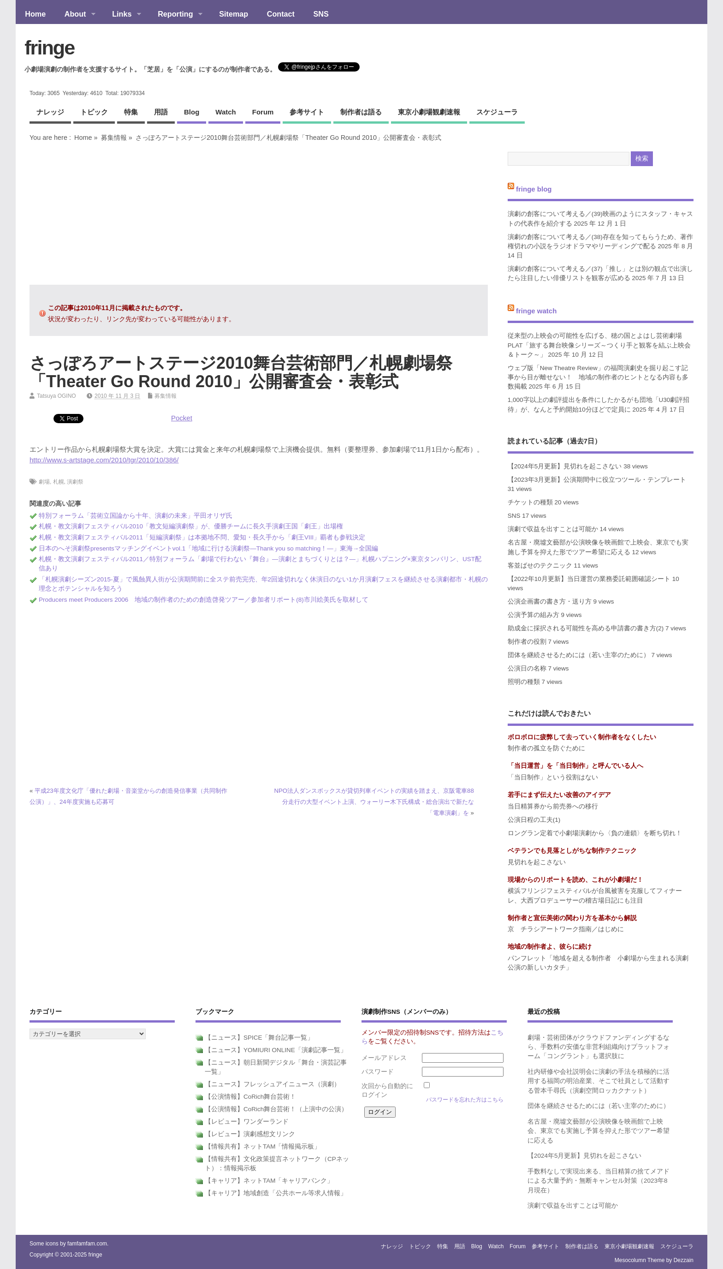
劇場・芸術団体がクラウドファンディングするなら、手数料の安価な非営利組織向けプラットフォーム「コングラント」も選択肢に (598, 1047)
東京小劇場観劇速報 (429, 112)
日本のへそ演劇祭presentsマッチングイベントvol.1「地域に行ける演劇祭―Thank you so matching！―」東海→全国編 (208, 548)
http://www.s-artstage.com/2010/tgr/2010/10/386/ (104, 460)
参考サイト (307, 112)
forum (263, 112)
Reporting (175, 15)
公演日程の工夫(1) (534, 819)
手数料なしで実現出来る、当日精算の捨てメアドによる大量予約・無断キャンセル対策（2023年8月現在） (598, 1181)
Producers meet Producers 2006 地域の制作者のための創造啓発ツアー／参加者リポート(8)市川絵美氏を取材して (203, 599)
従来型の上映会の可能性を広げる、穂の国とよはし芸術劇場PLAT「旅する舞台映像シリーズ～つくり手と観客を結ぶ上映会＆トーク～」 (599, 345)
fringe (49, 47)
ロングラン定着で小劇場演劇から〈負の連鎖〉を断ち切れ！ (595, 833)
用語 (161, 112)
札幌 (58, 482)
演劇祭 (75, 482)
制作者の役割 (527, 641)
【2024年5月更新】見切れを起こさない (565, 466)
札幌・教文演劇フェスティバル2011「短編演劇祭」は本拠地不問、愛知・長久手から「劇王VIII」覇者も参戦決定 (202, 537)
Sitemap (233, 14)
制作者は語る (361, 112)
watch (225, 112)
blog (191, 112)
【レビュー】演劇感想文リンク (250, 1134)
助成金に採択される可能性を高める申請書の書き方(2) (586, 628)
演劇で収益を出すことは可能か (553, 529)
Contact (281, 14)
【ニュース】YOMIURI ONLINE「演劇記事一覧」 (276, 1050)
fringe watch (536, 310)
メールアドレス (384, 1057)
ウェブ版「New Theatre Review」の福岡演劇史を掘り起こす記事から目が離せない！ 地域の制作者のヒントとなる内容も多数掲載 (598, 377)
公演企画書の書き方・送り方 (550, 601)
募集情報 (114, 137)
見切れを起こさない (537, 862)
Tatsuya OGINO (56, 396)
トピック (94, 112)
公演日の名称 (527, 668)
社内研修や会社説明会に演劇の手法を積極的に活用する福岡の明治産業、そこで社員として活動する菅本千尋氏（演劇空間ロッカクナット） (598, 1081)
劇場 (44, 482)
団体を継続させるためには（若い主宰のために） (579, 655)
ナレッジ (50, 112)
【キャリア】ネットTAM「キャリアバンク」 (269, 1180)
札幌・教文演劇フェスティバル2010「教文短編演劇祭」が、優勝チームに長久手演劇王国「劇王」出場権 (191, 526)
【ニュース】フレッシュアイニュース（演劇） (272, 1084)
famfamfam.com (87, 1243)
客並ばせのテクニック (540, 565)
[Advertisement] (259, 213)
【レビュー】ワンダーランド (247, 1121)
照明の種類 (524, 681)
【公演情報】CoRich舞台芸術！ (250, 1096)
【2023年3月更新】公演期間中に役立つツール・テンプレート (597, 479)
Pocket (181, 418)
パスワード (378, 1071)
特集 (131, 112)
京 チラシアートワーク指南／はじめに (566, 929)
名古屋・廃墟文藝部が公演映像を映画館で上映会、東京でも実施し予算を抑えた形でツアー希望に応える (598, 1131)
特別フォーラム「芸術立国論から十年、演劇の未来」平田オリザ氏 (135, 515)
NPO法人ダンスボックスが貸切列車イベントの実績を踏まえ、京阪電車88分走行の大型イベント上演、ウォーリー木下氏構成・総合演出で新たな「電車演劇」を (374, 801)
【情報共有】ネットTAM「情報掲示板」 (263, 1146)
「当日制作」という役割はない (553, 777)
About (75, 15)
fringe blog (534, 188)
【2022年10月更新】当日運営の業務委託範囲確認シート (589, 578)
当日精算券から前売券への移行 (553, 806)
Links (122, 15)
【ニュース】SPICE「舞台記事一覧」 (259, 1037)
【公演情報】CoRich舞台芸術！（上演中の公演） (276, 1109)
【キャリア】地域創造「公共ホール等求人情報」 (276, 1193)
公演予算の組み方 (533, 614)
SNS (321, 14)
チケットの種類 (530, 502)
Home (35, 14)
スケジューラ (497, 112)
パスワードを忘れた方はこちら (465, 1099)
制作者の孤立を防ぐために (546, 748)
